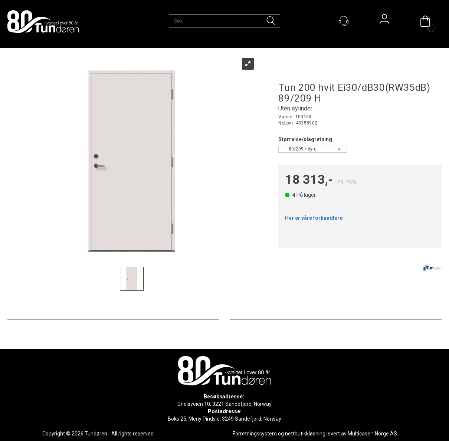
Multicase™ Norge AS (372, 434)
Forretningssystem (255, 434)
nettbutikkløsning (305, 434)
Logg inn (384, 21)
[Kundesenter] (344, 21)
